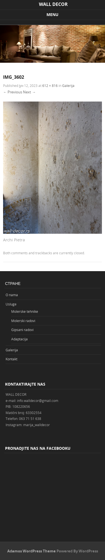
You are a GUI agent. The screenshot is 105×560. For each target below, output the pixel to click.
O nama (12, 295)
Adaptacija (19, 339)
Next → (29, 92)
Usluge (11, 304)
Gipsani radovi (22, 329)
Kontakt (11, 359)
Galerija (68, 85)
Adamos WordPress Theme (31, 551)
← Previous (12, 92)
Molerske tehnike (24, 311)
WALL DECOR (53, 4)
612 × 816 (50, 85)
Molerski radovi (23, 320)
